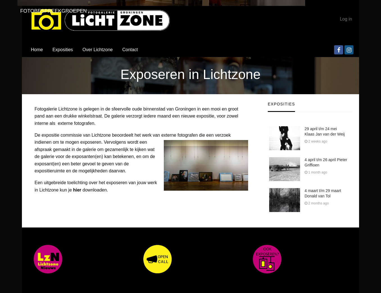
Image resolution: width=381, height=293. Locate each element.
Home (37, 49)
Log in (346, 19)
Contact (130, 49)
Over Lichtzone (98, 49)
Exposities (63, 49)
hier (77, 190)
